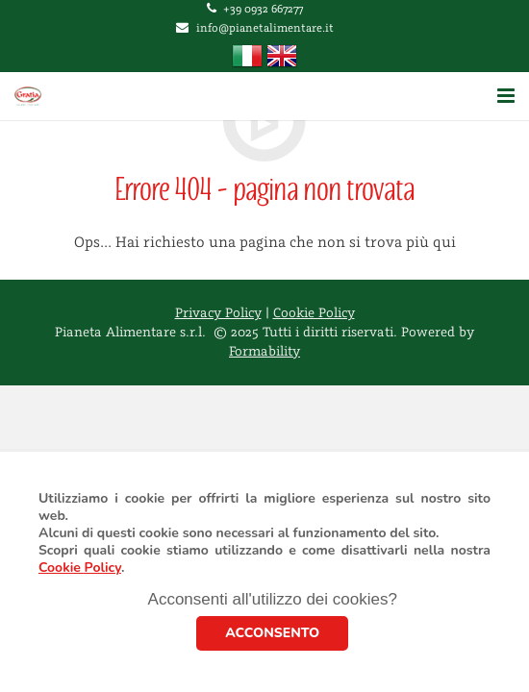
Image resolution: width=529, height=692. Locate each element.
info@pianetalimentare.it (265, 28)
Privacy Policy (218, 313)
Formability (264, 351)
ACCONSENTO (272, 633)
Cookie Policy (79, 567)
